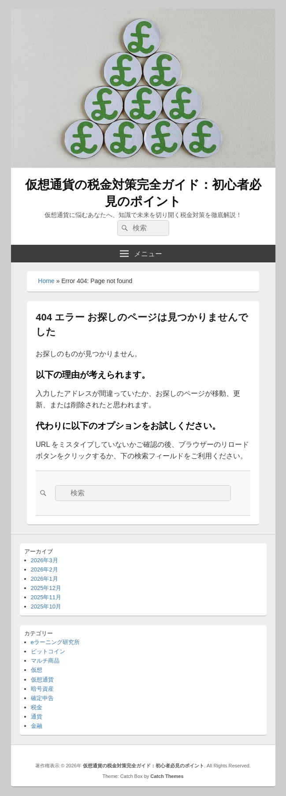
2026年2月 (44, 569)
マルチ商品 (45, 660)
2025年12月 (46, 588)
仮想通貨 (42, 679)
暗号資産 (42, 688)
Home (46, 280)
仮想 (36, 670)
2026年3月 (44, 560)
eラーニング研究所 (55, 642)
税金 (36, 707)
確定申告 (42, 698)
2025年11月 (46, 597)
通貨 (36, 716)
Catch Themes (166, 776)
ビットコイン (48, 651)
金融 (36, 725)
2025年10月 (46, 606)
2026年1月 (44, 578)
